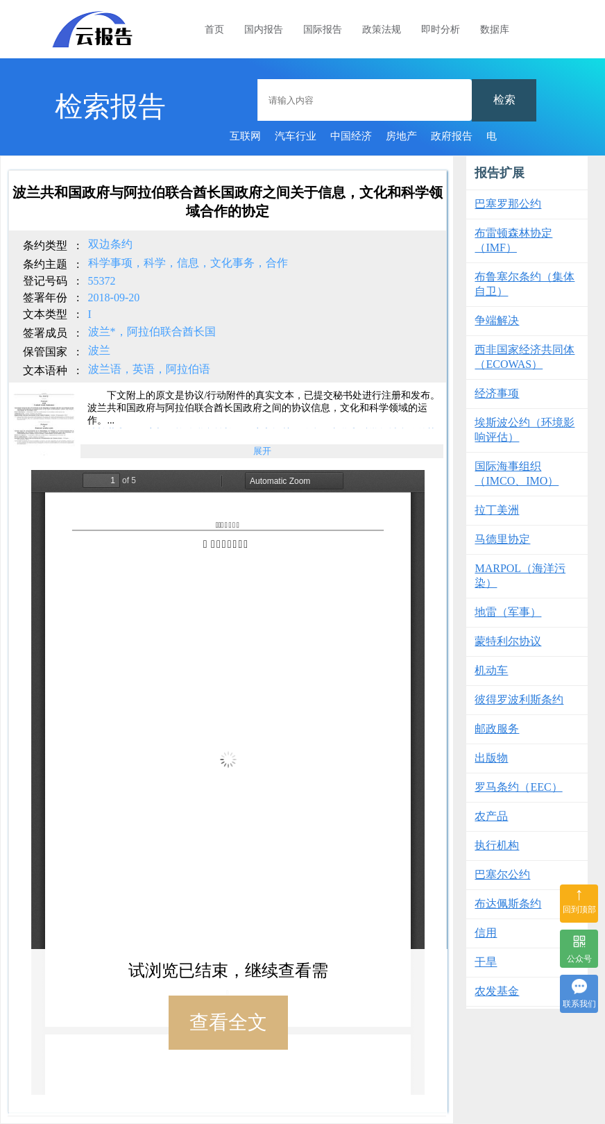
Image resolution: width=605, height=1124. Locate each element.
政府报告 (451, 136)
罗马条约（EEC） (518, 787)
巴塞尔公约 (502, 874)
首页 (214, 29)
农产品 (491, 816)
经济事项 (497, 393)
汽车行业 (295, 136)
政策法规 (381, 29)
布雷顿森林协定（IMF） (513, 240)
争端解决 (497, 320)
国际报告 (322, 29)
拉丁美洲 (497, 510)
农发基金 (497, 991)
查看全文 (228, 1022)
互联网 (245, 136)
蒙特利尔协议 (508, 641)
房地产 (401, 136)
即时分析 (440, 29)
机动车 (491, 670)
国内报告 (263, 29)
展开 (262, 451)
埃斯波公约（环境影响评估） (524, 430)
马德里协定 (502, 539)
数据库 (494, 29)
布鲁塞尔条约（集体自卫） (524, 284)
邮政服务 (497, 729)
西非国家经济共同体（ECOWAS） (524, 357)
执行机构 (497, 845)
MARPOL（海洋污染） (520, 575)
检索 (504, 100)
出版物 (491, 758)
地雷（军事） (508, 612)
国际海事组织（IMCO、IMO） (517, 473)
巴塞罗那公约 (508, 204)
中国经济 (351, 136)
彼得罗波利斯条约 (519, 699)
